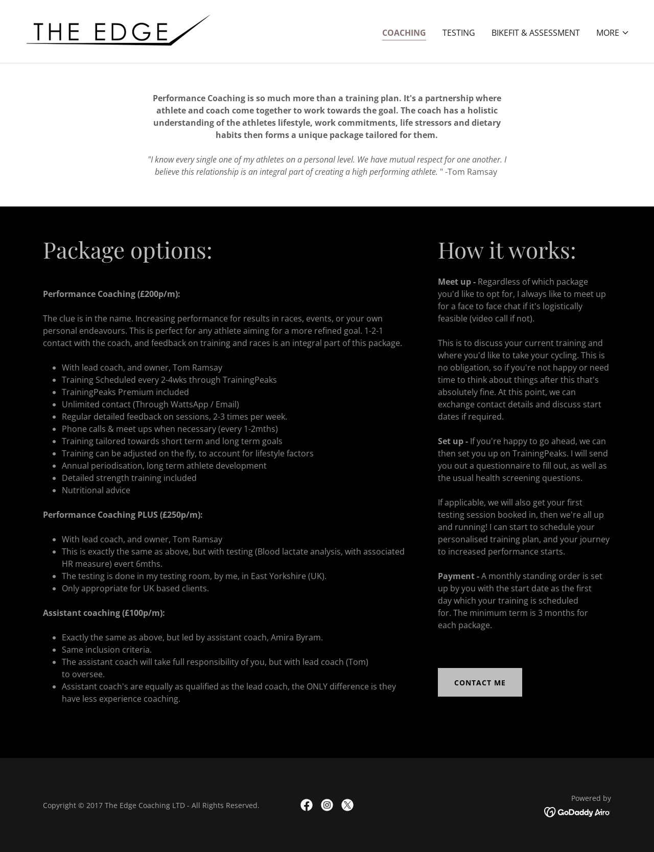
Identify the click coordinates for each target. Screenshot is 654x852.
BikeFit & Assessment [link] (536, 32)
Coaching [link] (404, 32)
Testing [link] (458, 32)
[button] (612, 33)
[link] (118, 30)
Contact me (480, 682)
